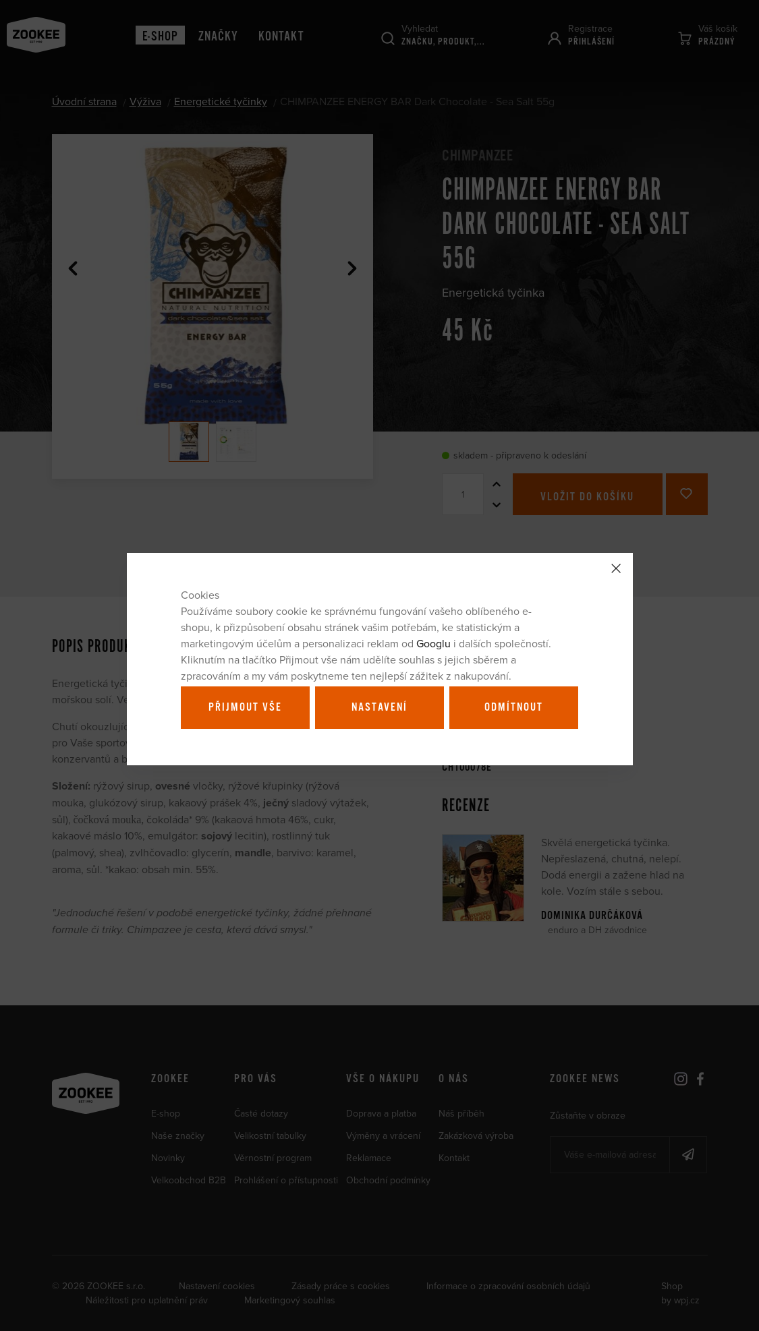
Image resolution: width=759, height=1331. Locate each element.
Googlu (433, 643)
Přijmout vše (245, 707)
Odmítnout (513, 707)
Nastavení (379, 707)
